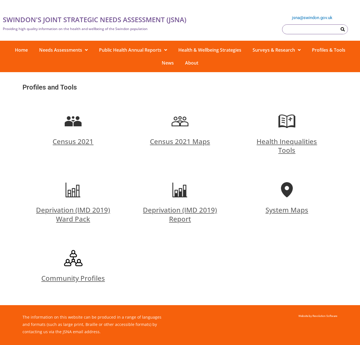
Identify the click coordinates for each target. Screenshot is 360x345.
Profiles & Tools (328, 50)
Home (21, 50)
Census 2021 (73, 141)
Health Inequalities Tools (286, 146)
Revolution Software (324, 315)
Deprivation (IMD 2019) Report (180, 214)
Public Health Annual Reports (133, 50)
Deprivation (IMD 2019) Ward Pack (73, 214)
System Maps (287, 209)
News (168, 63)
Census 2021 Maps (180, 141)
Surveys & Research (277, 50)
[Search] (343, 29)
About (191, 63)
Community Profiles (73, 278)
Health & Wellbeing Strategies (209, 50)
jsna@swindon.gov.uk (312, 17)
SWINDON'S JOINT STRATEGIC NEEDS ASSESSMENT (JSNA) (94, 19)
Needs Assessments (63, 50)
